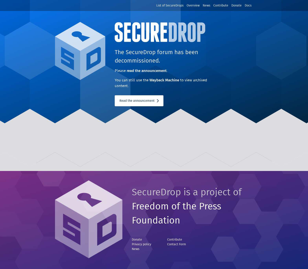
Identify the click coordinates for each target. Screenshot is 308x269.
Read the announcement (139, 100)
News (206, 5)
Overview (193, 5)
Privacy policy (141, 244)
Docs (248, 5)
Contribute (220, 5)
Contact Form (176, 244)
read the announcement (147, 71)
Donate (236, 5)
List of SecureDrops (169, 5)
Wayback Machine (164, 80)
